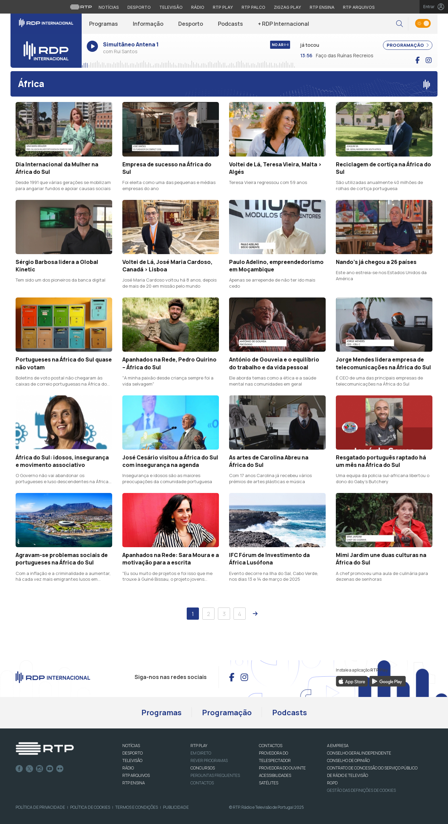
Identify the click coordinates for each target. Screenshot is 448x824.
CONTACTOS (270, 745)
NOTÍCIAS (131, 745)
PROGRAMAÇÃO (408, 45)
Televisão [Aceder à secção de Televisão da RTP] (171, 7)
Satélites (268, 783)
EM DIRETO (200, 753)
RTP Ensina (133, 783)
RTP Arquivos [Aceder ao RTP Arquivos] (359, 7)
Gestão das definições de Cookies (361, 790)
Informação (148, 23)
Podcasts (230, 23)
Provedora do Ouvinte (282, 768)
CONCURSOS (202, 768)
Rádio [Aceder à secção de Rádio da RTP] (197, 7)
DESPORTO (132, 753)
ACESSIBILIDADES (275, 775)
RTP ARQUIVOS (136, 775)
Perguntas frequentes (215, 775)
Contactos (202, 783)
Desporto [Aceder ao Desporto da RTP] (139, 7)
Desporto (190, 23)
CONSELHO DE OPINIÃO (348, 760)
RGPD (332, 783)
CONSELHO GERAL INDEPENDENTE (359, 753)
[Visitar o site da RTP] (81, 7)
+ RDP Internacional (283, 23)
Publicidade (176, 807)
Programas (103, 23)
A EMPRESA (337, 745)
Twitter (29, 769)
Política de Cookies (90, 807)
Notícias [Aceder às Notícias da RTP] (109, 7)
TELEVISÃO (132, 760)
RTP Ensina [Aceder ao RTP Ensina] (322, 7)
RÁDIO (128, 768)
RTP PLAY (198, 745)
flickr (60, 769)
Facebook (19, 769)
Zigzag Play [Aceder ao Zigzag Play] (287, 7)
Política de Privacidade (40, 807)
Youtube (50, 769)
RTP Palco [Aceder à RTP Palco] (253, 7)
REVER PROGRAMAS (209, 760)
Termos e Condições (136, 807)
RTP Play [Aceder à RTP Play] (223, 7)
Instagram (39, 769)
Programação (227, 712)
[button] (399, 23)
